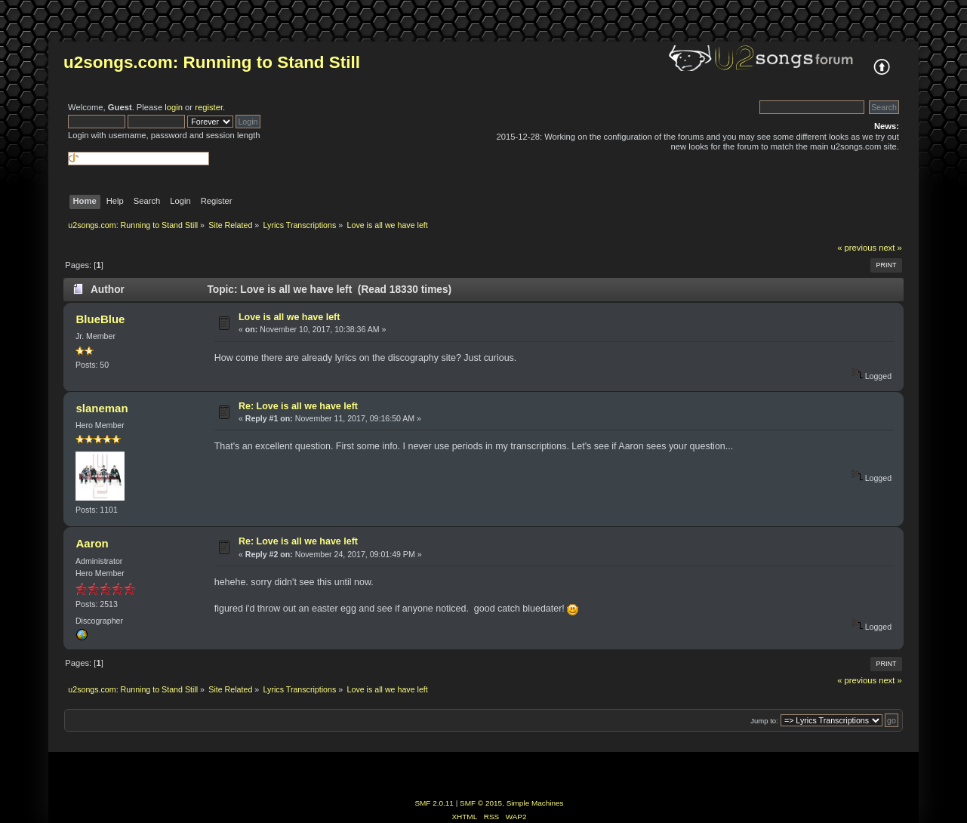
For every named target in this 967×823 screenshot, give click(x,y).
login (174, 107)
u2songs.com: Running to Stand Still (211, 62)
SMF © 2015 (481, 803)
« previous (856, 247)
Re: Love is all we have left (298, 406)
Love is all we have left (289, 317)
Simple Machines (535, 803)
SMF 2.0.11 (434, 803)
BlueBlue (100, 319)
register (209, 107)
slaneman (102, 408)
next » (890, 247)
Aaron (92, 543)
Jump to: (764, 721)
